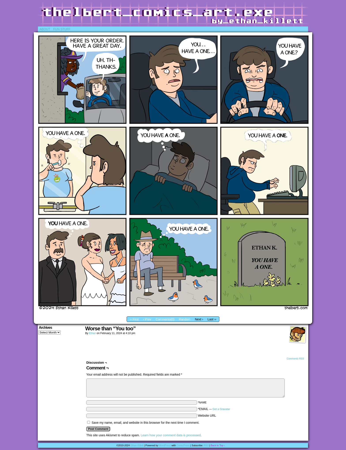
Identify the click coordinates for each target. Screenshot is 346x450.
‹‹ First (134, 319)
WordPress (165, 445)
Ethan (92, 333)
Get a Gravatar (221, 409)
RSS (206, 445)
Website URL (207, 415)
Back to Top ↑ (218, 445)
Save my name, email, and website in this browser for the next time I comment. (145, 422)
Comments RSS (295, 358)
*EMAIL (214, 409)
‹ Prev (147, 319)
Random (184, 319)
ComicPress (183, 445)
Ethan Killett (136, 445)
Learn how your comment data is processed (171, 435)
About (44, 29)
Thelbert (173, 14)
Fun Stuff (61, 29)
